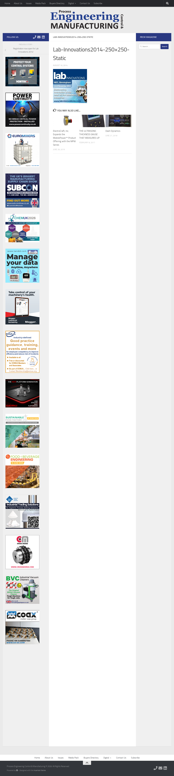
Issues (29, 3)
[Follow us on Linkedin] (43, 37)
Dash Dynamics (112, 131)
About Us (18, 3)
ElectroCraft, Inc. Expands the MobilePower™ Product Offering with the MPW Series (64, 138)
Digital (71, 3)
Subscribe (98, 3)
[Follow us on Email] (39, 37)
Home (7, 3)
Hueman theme (40, 770)
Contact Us (85, 3)
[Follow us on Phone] (34, 37)
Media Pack (40, 3)
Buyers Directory (56, 3)
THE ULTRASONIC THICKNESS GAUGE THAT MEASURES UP (89, 134)
